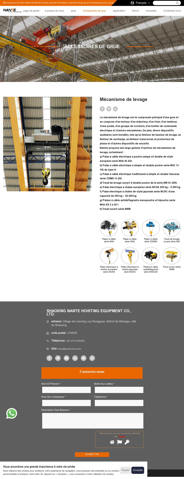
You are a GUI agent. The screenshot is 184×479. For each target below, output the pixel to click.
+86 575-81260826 (78, 341)
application (119, 11)
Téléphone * (101, 397)
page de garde (31, 11)
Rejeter (126, 470)
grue (73, 11)
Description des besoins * (55, 410)
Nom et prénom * (51, 383)
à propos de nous (54, 11)
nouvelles (151, 11)
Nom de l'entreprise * (53, 397)
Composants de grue (94, 11)
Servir (135, 11)
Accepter (138, 470)
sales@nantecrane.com (72, 348)
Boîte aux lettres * (104, 383)
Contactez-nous (172, 11)
